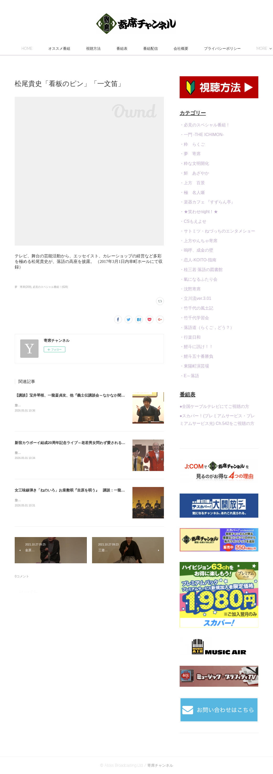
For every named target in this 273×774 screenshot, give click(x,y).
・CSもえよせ (193, 221)
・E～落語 (189, 376)
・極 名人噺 (192, 192)
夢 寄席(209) (23, 286)
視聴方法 (124, 48)
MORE (210, 48)
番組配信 (182, 48)
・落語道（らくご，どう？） (207, 327)
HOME (58, 48)
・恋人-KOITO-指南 (198, 260)
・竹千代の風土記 (196, 308)
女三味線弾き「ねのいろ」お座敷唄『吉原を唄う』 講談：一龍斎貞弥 (73, 490)
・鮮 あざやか (194, 173)
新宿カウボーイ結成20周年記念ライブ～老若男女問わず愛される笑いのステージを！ (85, 443)
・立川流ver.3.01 (195, 298)
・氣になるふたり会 (198, 279)
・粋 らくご (192, 144)
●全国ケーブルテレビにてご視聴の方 (214, 406)
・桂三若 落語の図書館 (201, 269)
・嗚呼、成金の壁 (196, 250)
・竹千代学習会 (194, 318)
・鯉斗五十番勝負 (196, 356)
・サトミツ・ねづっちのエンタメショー (217, 231)
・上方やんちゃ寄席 (198, 241)
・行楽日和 (190, 337)
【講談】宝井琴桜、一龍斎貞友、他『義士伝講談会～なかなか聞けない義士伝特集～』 (86, 395)
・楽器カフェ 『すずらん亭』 (207, 202)
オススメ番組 (91, 48)
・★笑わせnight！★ (199, 211)
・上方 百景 (192, 183)
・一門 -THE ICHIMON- (202, 134)
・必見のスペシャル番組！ (205, 125)
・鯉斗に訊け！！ (196, 346)
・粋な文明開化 (194, 163)
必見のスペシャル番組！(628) (50, 286)
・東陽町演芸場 (194, 366)
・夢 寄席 (190, 153)
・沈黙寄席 (190, 289)
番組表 (153, 48)
